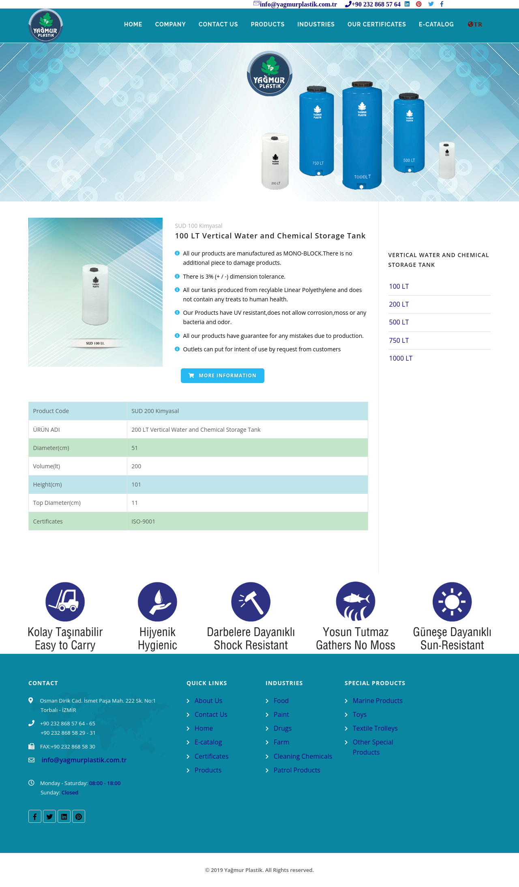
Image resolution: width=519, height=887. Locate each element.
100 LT (399, 286)
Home (125, 25)
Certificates (212, 756)
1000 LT (401, 358)
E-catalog (208, 742)
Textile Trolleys (375, 728)
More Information (222, 375)
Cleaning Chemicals (303, 756)
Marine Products (378, 700)
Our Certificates (374, 25)
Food (281, 700)
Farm (282, 742)
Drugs (283, 728)
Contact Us (213, 25)
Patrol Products (297, 770)
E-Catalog (436, 25)
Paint (281, 714)
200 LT (399, 304)
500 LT (399, 322)
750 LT (399, 340)
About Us (209, 700)
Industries (313, 25)
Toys (360, 714)
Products (263, 25)
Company (163, 25)
